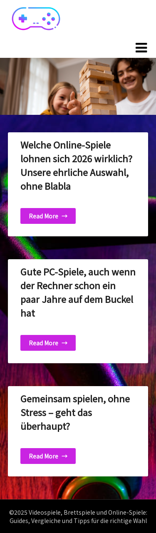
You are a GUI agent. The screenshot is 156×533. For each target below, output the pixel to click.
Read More (48, 216)
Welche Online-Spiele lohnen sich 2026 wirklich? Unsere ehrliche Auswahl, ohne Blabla (76, 165)
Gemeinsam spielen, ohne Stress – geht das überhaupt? (75, 412)
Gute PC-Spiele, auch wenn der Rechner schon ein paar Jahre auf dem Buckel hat (78, 292)
